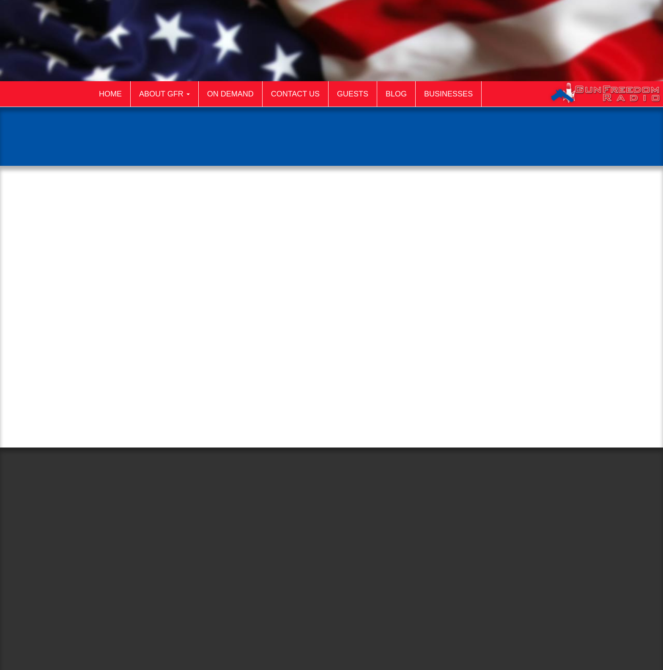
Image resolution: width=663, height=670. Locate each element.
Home (110, 94)
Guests (352, 94)
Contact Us (295, 94)
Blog (396, 94)
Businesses (448, 94)
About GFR (164, 94)
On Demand (230, 94)
